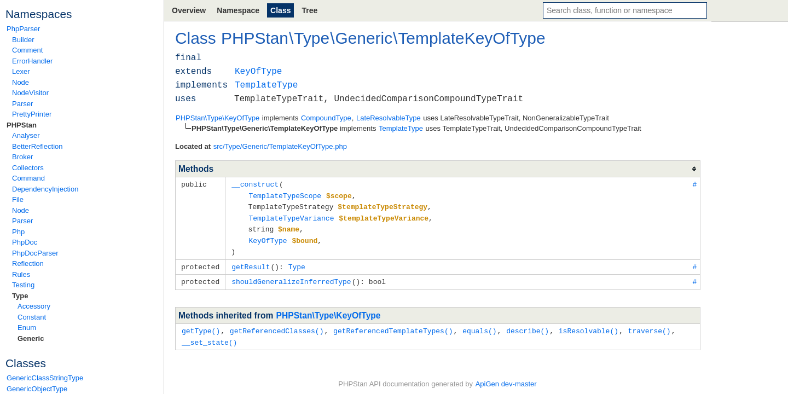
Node (20, 82)
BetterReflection (37, 146)
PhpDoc (24, 242)
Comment (27, 50)
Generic (31, 338)
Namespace (238, 10)
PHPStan (22, 125)
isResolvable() (588, 326)
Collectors (28, 168)
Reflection (28, 263)
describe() (527, 326)
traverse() (649, 326)
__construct (255, 184)
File (18, 199)
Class (280, 10)
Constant (32, 317)
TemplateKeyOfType (471, 38)
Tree (309, 10)
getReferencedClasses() (277, 326)
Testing (23, 285)
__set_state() (209, 336)
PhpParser (23, 29)
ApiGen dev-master (506, 378)
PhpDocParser (35, 253)
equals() (479, 326)
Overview (189, 10)
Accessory (34, 306)
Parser (22, 104)
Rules (21, 274)
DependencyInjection (45, 189)
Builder (23, 40)
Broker (22, 157)
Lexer (21, 71)
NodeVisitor (30, 93)
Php (18, 232)
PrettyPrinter (31, 114)
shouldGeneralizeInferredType (291, 277)
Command (28, 178)
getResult (250, 263)
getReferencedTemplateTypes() (393, 326)
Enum (27, 327)
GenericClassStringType (45, 378)
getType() (201, 326)
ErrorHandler (32, 61)
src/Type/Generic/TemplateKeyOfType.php (280, 146)
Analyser (26, 135)
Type (20, 296)
